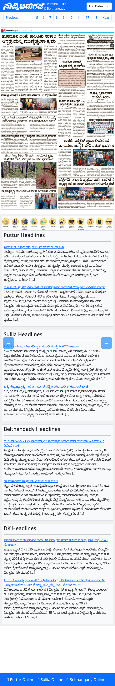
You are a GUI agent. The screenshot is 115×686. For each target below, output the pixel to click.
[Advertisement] (57, 658)
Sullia (61, 4)
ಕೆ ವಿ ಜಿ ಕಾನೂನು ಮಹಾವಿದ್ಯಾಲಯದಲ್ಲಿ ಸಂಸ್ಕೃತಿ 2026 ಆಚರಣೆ (41, 346)
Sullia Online (50, 679)
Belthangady (54, 8)
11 (79, 17)
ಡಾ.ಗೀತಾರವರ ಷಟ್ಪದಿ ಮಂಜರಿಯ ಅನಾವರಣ (31, 481)
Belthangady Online (85, 679)
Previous (12, 17)
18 (96, 17)
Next (105, 17)
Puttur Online (20, 679)
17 (87, 17)
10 (70, 17)
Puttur (50, 4)
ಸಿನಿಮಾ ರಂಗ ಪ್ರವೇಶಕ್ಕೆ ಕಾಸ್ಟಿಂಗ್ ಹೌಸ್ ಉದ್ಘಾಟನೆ (34, 247)
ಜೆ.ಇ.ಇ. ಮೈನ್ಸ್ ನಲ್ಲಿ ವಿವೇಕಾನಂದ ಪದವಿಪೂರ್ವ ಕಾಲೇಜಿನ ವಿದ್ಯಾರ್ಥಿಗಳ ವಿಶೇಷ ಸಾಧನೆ (54, 287)
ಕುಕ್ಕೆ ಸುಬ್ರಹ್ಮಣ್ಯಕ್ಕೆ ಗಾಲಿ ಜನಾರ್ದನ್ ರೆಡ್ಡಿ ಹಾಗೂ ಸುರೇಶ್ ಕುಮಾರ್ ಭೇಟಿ (46, 386)
